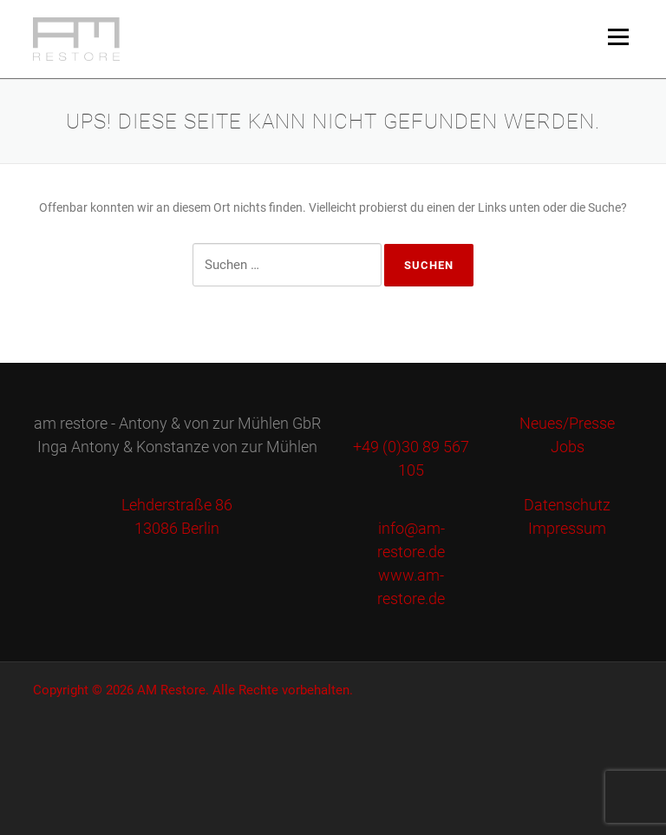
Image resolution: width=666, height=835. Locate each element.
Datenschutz (567, 505)
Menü (618, 36)
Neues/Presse (567, 423)
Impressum (567, 528)
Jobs (567, 446)
